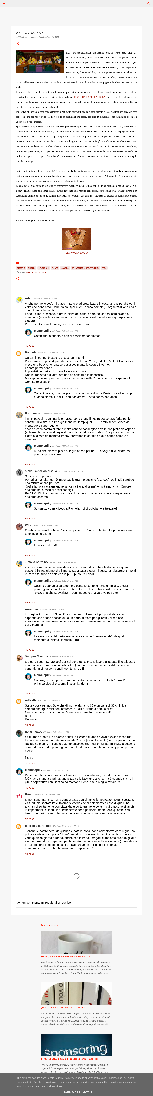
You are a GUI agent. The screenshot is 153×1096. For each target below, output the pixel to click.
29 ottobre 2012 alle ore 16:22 (65, 331)
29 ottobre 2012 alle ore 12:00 (51, 353)
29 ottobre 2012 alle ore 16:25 (65, 446)
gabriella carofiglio (38, 825)
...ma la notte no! (37, 562)
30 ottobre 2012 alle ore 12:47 (56, 770)
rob (27, 298)
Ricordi (31, 268)
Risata (55, 268)
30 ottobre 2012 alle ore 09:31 (51, 700)
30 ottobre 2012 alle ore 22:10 (66, 826)
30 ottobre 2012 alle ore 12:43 (65, 675)
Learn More (71, 1092)
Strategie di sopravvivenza (85, 268)
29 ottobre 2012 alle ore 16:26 (65, 503)
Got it (87, 1092)
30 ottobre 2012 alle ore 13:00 (47, 795)
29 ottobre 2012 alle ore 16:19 (52, 609)
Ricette (21, 268)
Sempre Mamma (36, 656)
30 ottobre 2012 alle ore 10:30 (56, 732)
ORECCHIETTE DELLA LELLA (88, 97)
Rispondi (30, 346)
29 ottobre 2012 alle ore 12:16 (54, 414)
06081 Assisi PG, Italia (36, 272)
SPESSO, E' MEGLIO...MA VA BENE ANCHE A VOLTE (65, 956)
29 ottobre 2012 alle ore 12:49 (63, 562)
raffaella (30, 700)
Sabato (65, 268)
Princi (29, 794)
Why (28, 525)
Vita (104, 268)
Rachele (30, 352)
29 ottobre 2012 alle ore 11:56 (44, 299)
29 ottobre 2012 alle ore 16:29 (65, 631)
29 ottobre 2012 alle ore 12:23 (71, 471)
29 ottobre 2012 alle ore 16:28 (65, 581)
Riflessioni (44, 268)
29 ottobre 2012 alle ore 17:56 (62, 657)
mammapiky (42, 330)
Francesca (32, 413)
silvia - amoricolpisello (41, 471)
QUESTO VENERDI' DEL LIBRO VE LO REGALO (63, 1007)
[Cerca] (12, 3)
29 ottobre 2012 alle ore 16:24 (65, 388)
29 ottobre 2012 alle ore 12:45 (45, 525)
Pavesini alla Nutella (76, 253)
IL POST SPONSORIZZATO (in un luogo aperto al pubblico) (69, 1059)
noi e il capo (33, 731)
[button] (18, 43)
